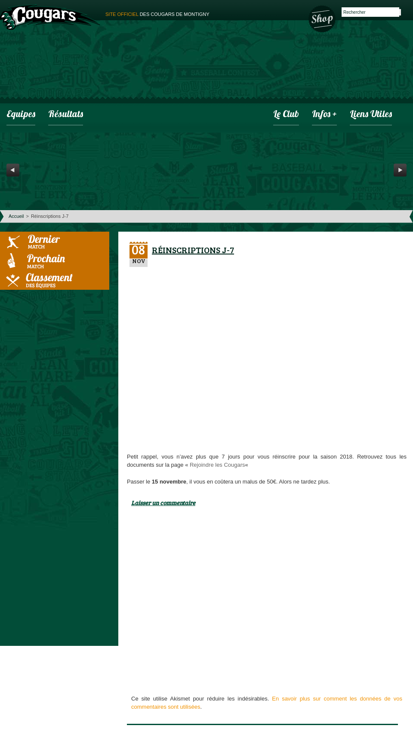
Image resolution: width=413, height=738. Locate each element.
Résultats (65, 115)
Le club (286, 115)
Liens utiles (371, 115)
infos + (324, 115)
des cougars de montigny (157, 14)
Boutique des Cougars (323, 18)
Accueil (16, 216)
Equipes (20, 115)
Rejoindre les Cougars (217, 465)
